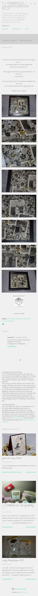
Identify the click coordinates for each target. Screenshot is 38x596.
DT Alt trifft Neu (24, 318)
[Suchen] (31, 3)
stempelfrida (10, 337)
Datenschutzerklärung (17, 418)
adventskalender (13, 318)
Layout (4, 321)
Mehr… (26, 29)
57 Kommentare (7, 579)
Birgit (20, 306)
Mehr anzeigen (31, 472)
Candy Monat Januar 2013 (12, 560)
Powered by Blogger (19, 589)
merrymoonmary (22, 592)
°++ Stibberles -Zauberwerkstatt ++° (15, 6)
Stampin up (10, 321)
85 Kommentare (7, 527)
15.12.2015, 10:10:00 (21, 337)
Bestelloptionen (16, 29)
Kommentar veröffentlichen (12, 472)
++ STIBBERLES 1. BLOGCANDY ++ (18, 507)
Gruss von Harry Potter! (12, 458)
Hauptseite (5, 29)
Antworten (11, 346)
